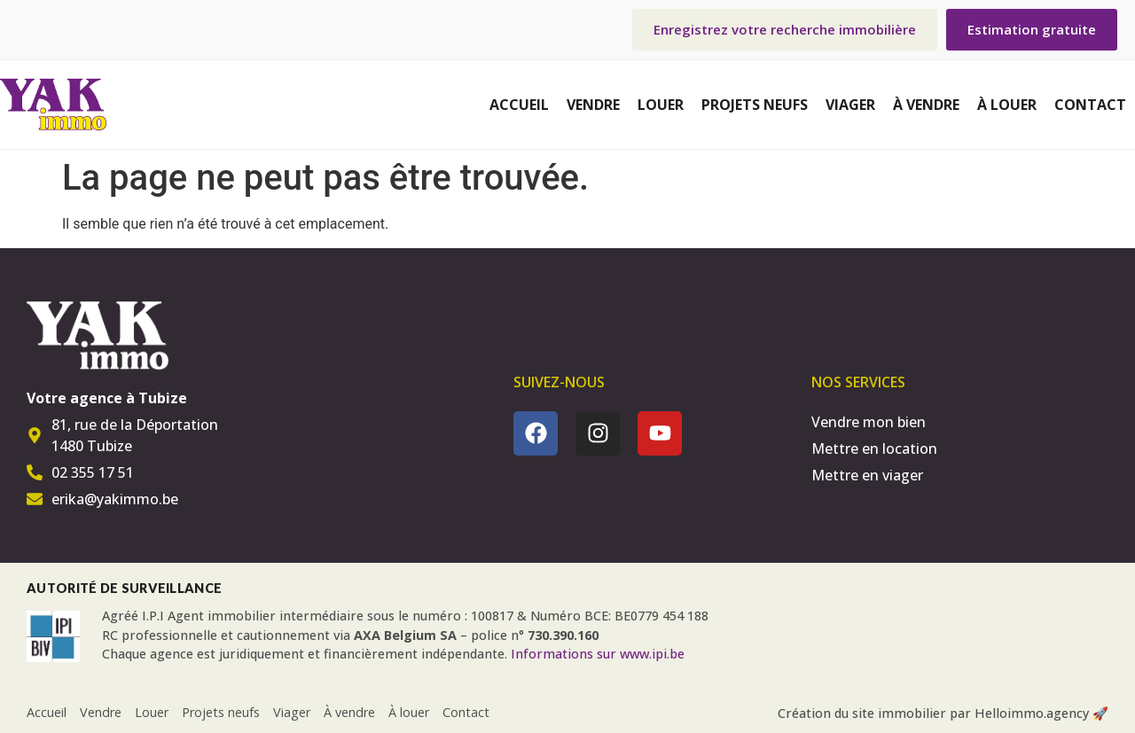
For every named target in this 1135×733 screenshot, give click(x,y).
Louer (661, 104)
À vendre (926, 104)
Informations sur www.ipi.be (598, 653)
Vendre (593, 104)
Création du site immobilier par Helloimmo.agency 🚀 (943, 713)
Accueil (519, 104)
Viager (850, 104)
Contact (1090, 104)
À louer (1007, 104)
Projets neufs (754, 104)
